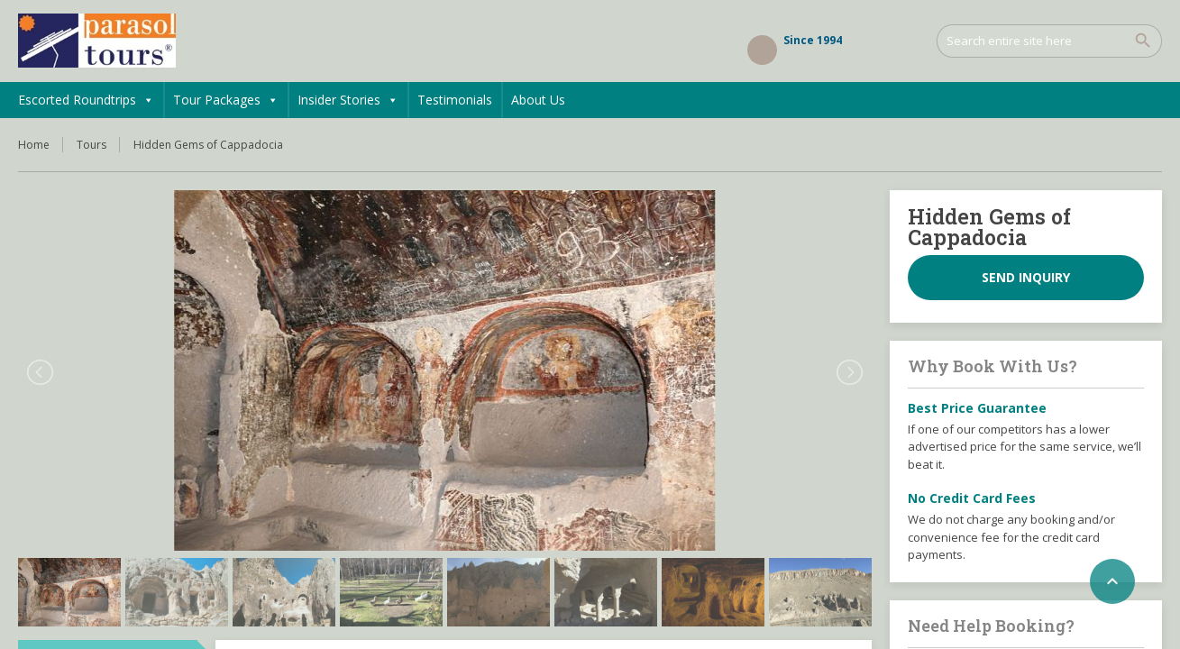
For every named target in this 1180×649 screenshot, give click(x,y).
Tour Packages (226, 100)
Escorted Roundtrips (86, 100)
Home (34, 144)
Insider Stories (347, 100)
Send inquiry (1026, 277)
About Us (538, 99)
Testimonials (454, 99)
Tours (91, 144)
